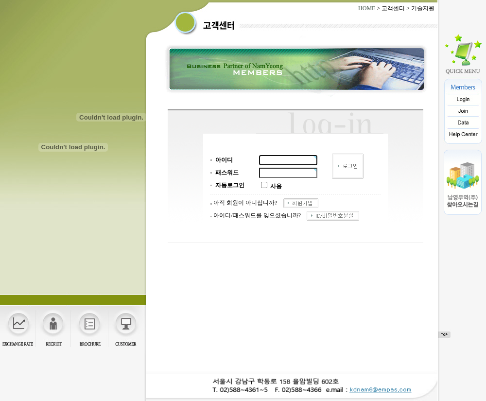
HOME (366, 8)
